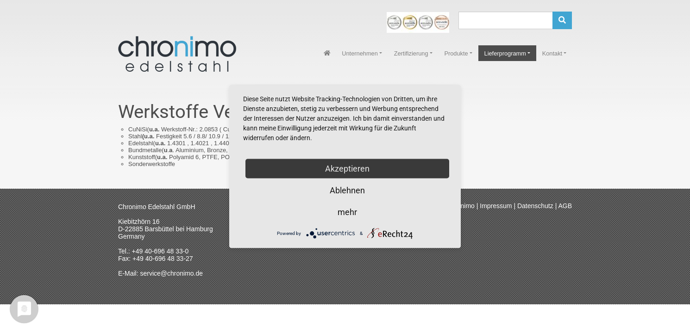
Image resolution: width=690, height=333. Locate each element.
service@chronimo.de (171, 273)
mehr (347, 212)
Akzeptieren (347, 168)
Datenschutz (535, 206)
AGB (565, 206)
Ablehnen (347, 190)
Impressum (496, 206)
